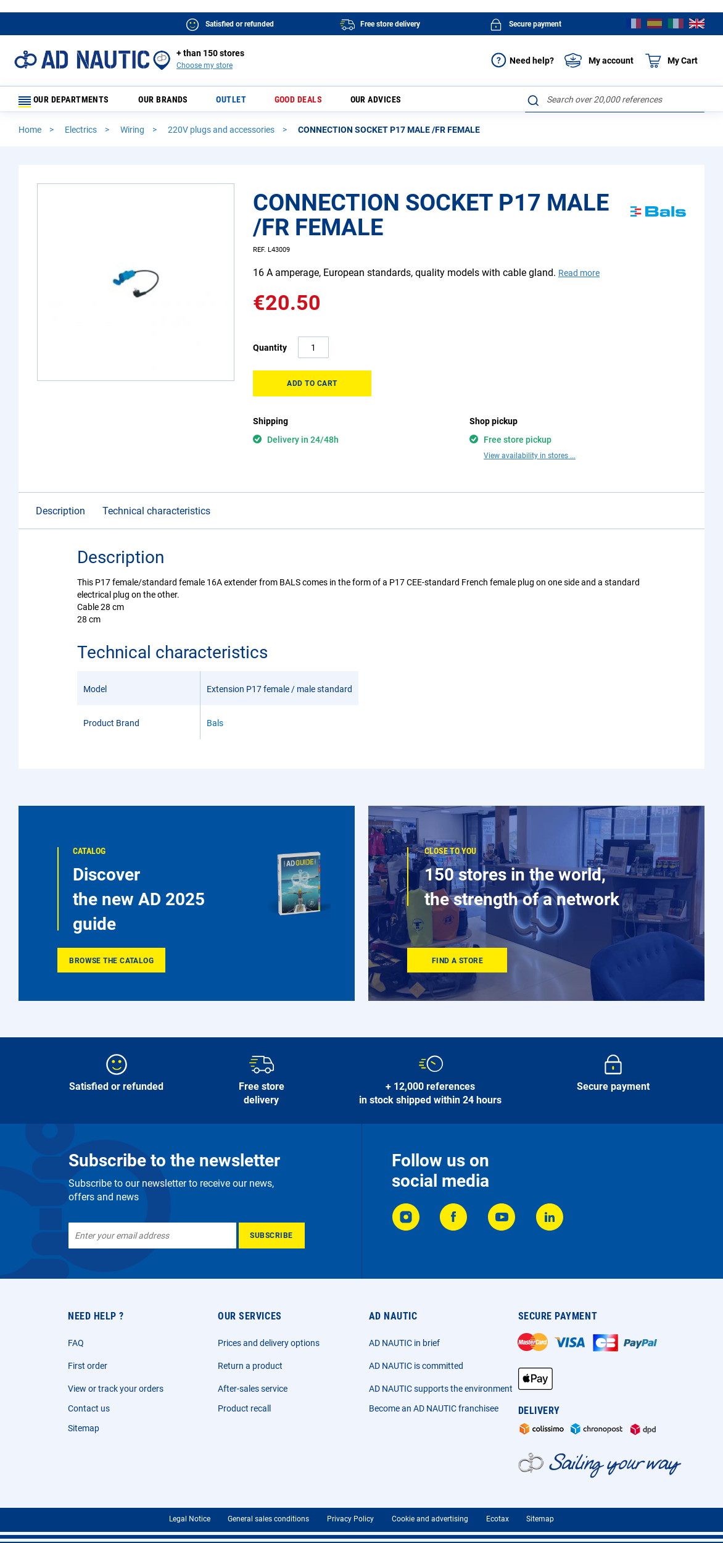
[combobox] (614, 99)
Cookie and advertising (430, 1524)
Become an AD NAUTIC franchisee (433, 1414)
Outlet (238, 102)
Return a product (250, 1371)
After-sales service (252, 1394)
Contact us (89, 1414)
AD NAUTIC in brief (404, 1348)
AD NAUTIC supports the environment (441, 1394)
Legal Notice (189, 1524)
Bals (215, 729)
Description (60, 516)
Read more (579, 278)
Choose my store (204, 65)
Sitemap (83, 1434)
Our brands (177, 102)
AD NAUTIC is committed (416, 1371)
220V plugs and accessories (222, 135)
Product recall (244, 1414)
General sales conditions (268, 1524)
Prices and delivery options (269, 1348)
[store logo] (81, 59)
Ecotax (497, 1524)
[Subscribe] (272, 1241)
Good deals (299, 102)
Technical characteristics (156, 516)
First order (87, 1371)
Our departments (71, 102)
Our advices (372, 102)
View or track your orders (115, 1394)
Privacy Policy (350, 1524)
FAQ (76, 1348)
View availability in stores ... (530, 461)
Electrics (82, 135)
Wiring (133, 135)
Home (31, 135)
